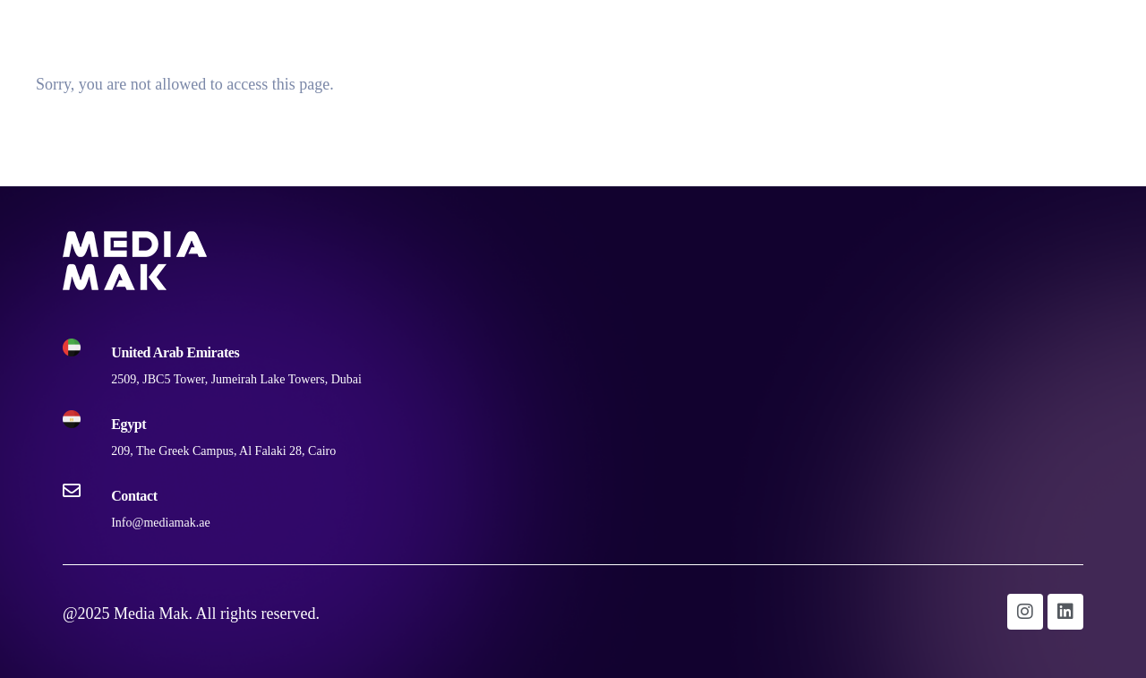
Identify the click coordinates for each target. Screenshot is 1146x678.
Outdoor (926, 30)
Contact (1094, 30)
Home (843, 30)
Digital (1010, 30)
